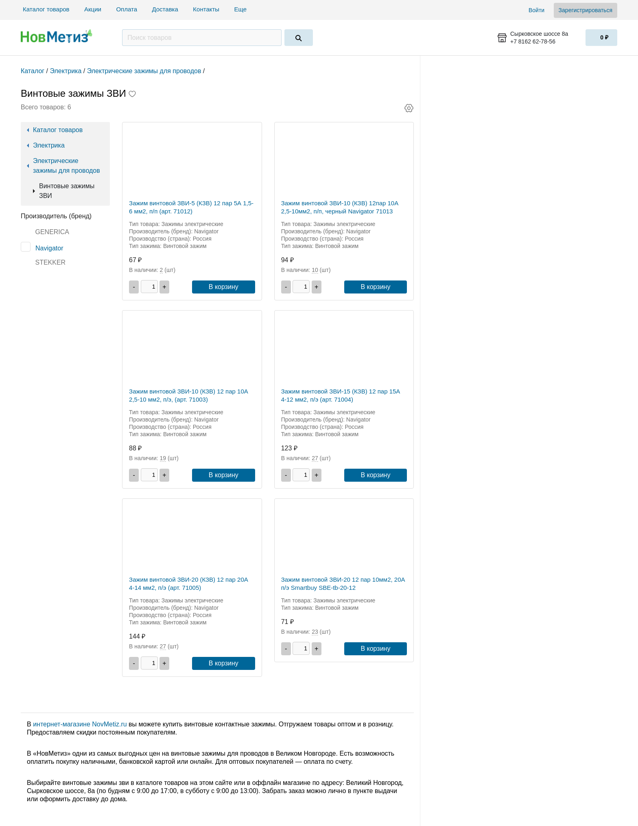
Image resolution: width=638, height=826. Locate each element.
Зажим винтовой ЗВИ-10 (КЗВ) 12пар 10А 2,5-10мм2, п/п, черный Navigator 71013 (340, 207)
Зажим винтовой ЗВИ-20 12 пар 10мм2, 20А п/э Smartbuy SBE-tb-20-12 (343, 583)
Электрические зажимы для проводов (66, 165)
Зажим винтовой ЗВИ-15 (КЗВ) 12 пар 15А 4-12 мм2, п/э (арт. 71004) (340, 395)
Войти (536, 10)
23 (315, 631)
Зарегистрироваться (585, 10)
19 (163, 458)
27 (315, 458)
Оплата (126, 9)
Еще (241, 9)
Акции (92, 9)
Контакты (206, 9)
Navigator (49, 248)
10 (315, 270)
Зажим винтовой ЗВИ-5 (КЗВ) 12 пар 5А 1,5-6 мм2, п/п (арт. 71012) (191, 207)
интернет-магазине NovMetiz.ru (80, 724)
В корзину (223, 286)
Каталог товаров (46, 9)
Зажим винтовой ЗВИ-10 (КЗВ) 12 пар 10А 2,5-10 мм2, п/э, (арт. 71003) (188, 395)
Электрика (49, 145)
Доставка (165, 9)
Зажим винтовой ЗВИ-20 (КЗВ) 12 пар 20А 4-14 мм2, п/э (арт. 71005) (188, 583)
